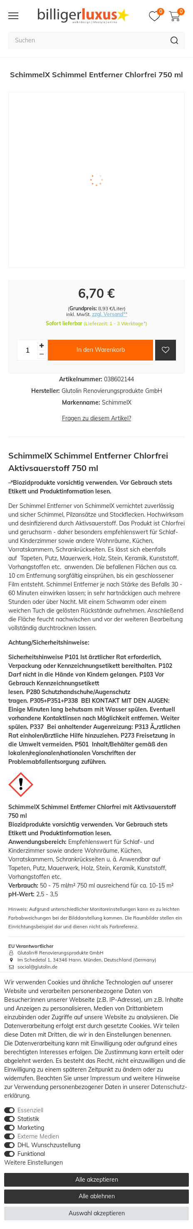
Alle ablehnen (97, 1196)
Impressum (105, 1078)
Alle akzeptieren (96, 1179)
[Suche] (174, 40)
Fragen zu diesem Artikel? (96, 418)
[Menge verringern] (41, 354)
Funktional (31, 1154)
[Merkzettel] (156, 16)
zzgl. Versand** (109, 314)
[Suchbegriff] (86, 40)
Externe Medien (38, 1136)
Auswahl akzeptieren (97, 1213)
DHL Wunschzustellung (48, 1145)
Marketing (30, 1127)
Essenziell (30, 1110)
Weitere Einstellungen (33, 1162)
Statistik (28, 1119)
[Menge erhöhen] (41, 345)
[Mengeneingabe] (27, 350)
